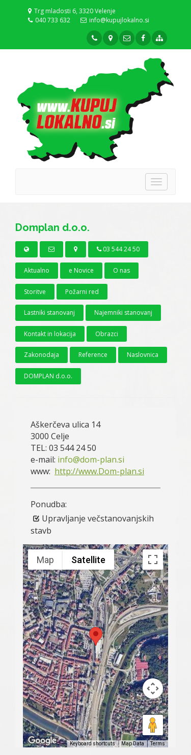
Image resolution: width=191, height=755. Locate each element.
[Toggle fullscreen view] (153, 559)
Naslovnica (142, 354)
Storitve (35, 291)
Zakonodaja (41, 354)
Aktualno (36, 270)
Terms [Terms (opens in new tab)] (157, 743)
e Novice (81, 270)
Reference (92, 354)
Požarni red (82, 291)
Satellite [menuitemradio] (88, 559)
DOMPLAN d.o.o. (48, 376)
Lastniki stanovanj (49, 312)
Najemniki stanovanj (123, 312)
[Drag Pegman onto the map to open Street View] (153, 725)
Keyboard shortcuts (92, 743)
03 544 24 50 (118, 249)
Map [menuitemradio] (45, 559)
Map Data (132, 743)
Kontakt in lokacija (50, 334)
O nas (121, 270)
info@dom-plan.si (91, 459)
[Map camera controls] (153, 688)
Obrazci (106, 334)
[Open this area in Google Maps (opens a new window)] (42, 740)
